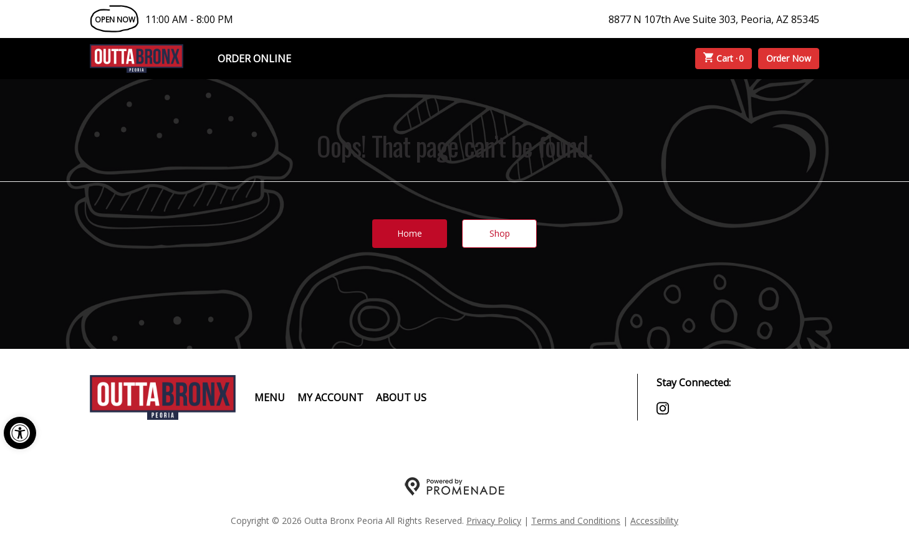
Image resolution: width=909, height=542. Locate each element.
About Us (401, 397)
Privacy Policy (493, 520)
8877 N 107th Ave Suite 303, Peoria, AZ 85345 (713, 19)
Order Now (788, 58)
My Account (330, 397)
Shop (499, 233)
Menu (269, 397)
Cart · (723, 58)
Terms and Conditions (575, 520)
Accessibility (654, 520)
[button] (20, 433)
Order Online (254, 58)
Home (409, 233)
